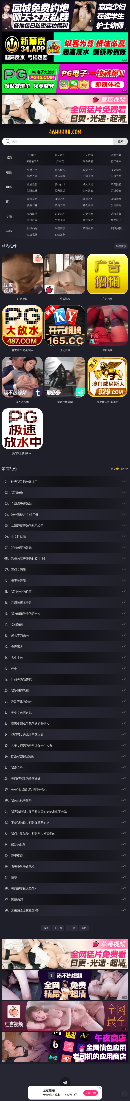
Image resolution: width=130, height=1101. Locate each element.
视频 (9, 172)
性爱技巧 (116, 220)
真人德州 (60, 155)
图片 (9, 202)
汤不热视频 (116, 228)
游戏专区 (116, 155)
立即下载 (91, 1093)
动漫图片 (116, 199)
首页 (46, 928)
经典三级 (60, 190)
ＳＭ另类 (116, 176)
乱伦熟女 (88, 190)
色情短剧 (60, 234)
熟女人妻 (32, 176)
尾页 (83, 928)
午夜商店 (60, 228)
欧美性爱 (116, 184)
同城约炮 (32, 228)
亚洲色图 (60, 199)
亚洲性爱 (32, 184)
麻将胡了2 (32, 161)
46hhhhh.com (65, 132)
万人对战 (88, 155)
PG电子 (32, 155)
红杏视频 (32, 234)
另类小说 (60, 220)
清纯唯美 (60, 205)
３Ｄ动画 (116, 169)
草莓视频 (88, 228)
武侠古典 (116, 213)
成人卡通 (88, 184)
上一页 (58, 928)
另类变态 (116, 190)
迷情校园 (32, 220)
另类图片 (116, 205)
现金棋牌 (88, 161)
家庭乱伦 (60, 213)
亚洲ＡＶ (32, 169)
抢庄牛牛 (116, 161)
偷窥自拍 (32, 199)
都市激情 (32, 213)
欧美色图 (88, 199)
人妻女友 (88, 213)
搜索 (120, 141)
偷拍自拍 (60, 184)
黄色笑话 (88, 220)
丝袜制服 (60, 176)
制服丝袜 (32, 190)
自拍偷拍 (60, 169)
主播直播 (88, 176)
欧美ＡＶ (88, 169)
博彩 (9, 158)
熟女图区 (88, 205)
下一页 (72, 928)
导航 (9, 231)
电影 (9, 187)
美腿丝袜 (32, 205)
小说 (9, 216)
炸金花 (60, 161)
